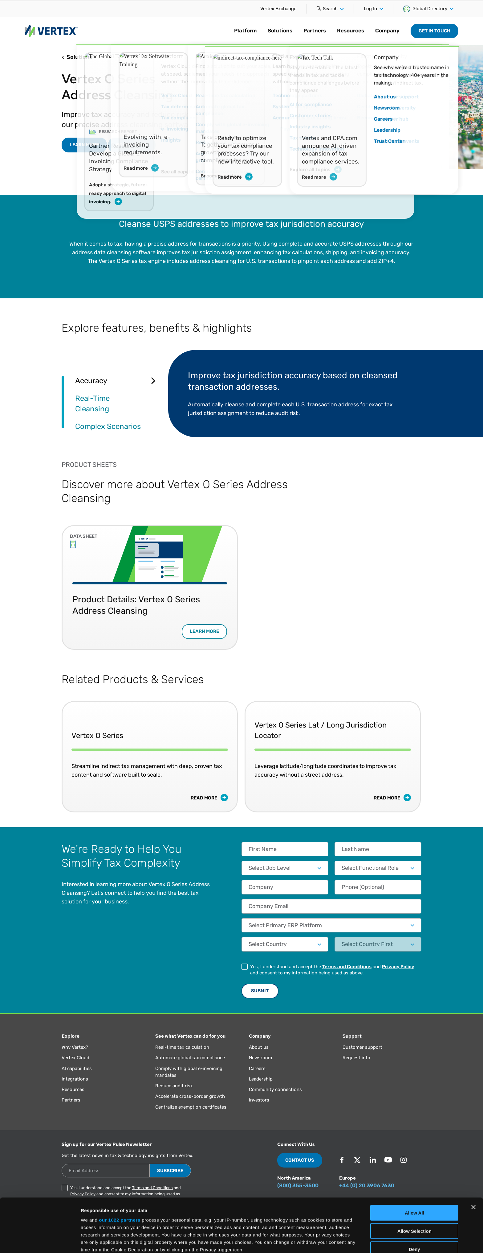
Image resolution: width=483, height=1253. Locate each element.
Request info (356, 1057)
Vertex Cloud (75, 1057)
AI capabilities (77, 1068)
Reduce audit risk (174, 1086)
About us (259, 1047)
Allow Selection (414, 1180)
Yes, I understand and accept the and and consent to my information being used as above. (332, 970)
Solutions (280, 30)
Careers (257, 1068)
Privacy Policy (398, 966)
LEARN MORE (84, 144)
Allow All (414, 1162)
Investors (259, 1100)
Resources (350, 30)
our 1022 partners (119, 1169)
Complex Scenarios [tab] (108, 426)
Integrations (75, 1079)
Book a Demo (132, 144)
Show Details (323, 1240)
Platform (245, 30)
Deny (414, 1198)
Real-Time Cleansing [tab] (92, 403)
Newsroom (260, 1057)
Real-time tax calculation (182, 1047)
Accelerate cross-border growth (190, 1096)
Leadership (261, 1079)
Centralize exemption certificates (190, 1107)
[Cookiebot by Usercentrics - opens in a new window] (40, 1241)
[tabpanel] (294, 393)
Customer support (362, 1047)
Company (387, 30)
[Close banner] (473, 1157)
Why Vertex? (75, 1047)
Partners (314, 30)
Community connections (275, 1089)
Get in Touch (434, 31)
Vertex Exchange (278, 8)
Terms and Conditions (346, 966)
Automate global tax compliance (190, 1057)
